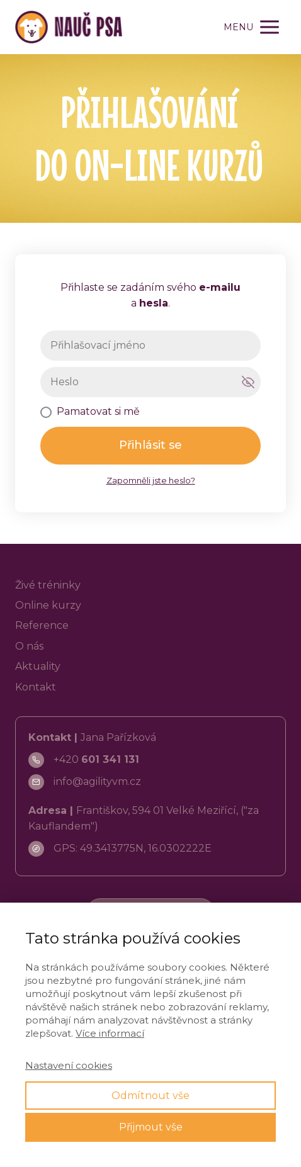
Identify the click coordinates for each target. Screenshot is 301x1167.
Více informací (110, 1033)
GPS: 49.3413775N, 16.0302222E (133, 848)
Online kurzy (48, 605)
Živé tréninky (48, 585)
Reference (42, 625)
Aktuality (37, 666)
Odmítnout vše (150, 1096)
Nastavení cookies (68, 1065)
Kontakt (35, 687)
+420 (96, 759)
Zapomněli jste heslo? (150, 480)
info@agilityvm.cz (97, 781)
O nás (29, 646)
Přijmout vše (151, 1127)
